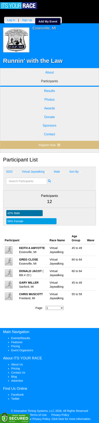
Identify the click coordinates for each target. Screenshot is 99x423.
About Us (17, 364)
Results (49, 91)
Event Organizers (22, 350)
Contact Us (18, 372)
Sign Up (27, 20)
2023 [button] (10, 171)
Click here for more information (70, 419)
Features (16, 342)
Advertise (17, 380)
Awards (49, 108)
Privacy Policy (60, 415)
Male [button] (58, 171)
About (49, 72)
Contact (49, 134)
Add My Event (47, 21)
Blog (14, 376)
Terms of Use (38, 415)
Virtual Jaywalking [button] (34, 171)
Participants (49, 81)
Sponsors (50, 125)
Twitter (15, 398)
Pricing (15, 346)
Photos (50, 99)
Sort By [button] (75, 171)
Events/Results (20, 338)
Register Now (49, 145)
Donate (49, 117)
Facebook (17, 394)
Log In (11, 20)
